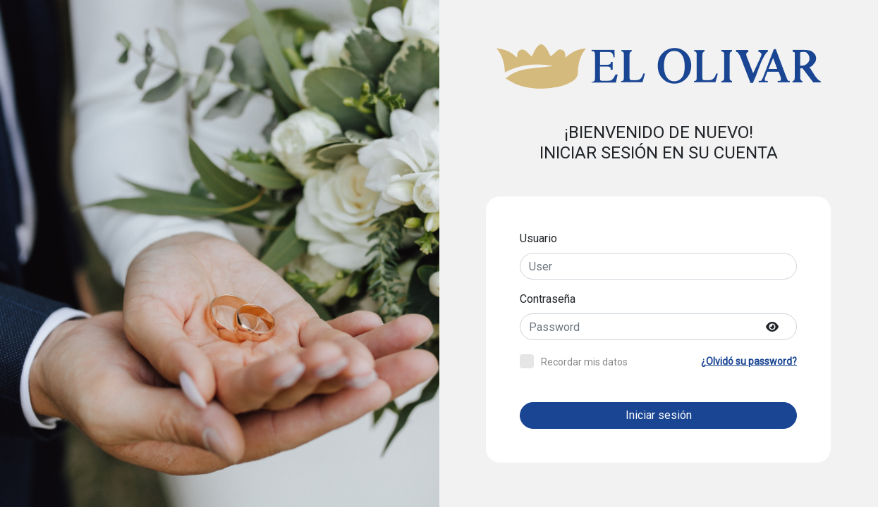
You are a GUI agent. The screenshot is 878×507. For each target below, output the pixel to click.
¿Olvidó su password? (749, 361)
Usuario (538, 238)
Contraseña (547, 299)
